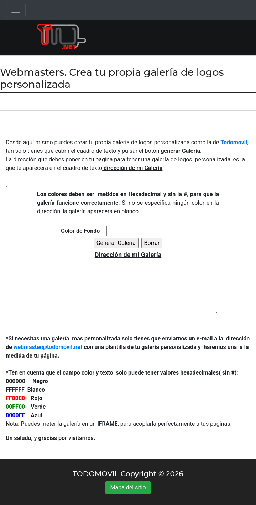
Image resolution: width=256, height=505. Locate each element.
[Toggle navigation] (16, 10)
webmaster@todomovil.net (48, 347)
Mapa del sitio (128, 487)
